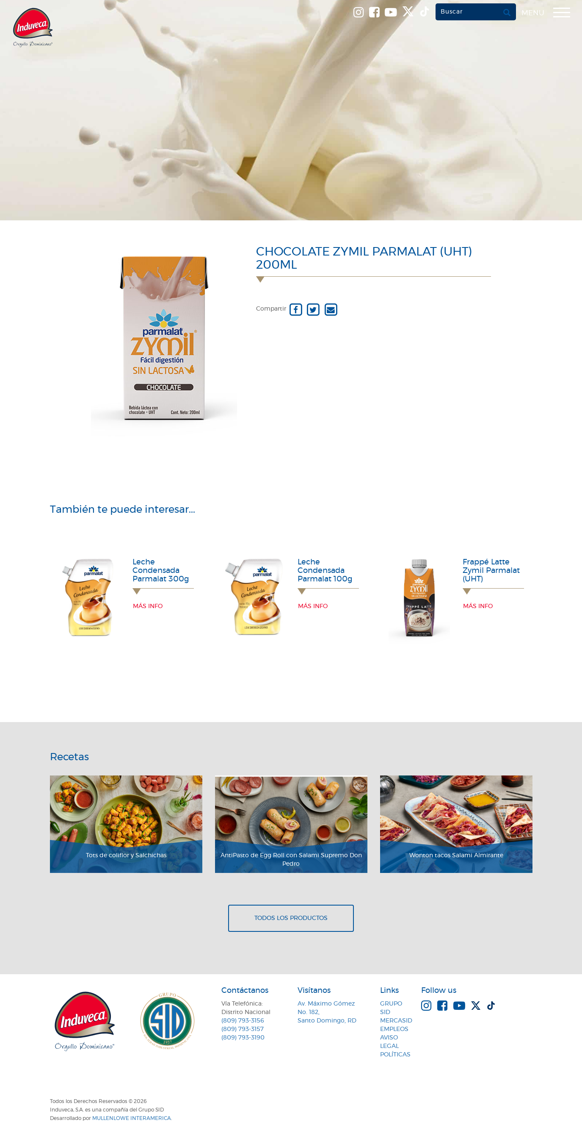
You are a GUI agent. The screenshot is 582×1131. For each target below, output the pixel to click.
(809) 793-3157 (242, 1029)
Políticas (395, 1055)
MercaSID (396, 1021)
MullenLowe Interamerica (131, 1118)
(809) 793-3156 (242, 1021)
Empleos (394, 1029)
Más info (148, 606)
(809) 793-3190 (243, 1038)
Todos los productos (291, 918)
